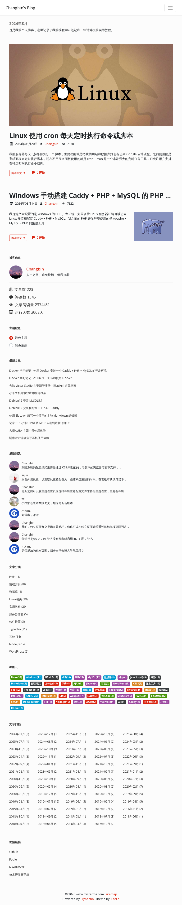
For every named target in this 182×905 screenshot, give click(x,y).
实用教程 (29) (17, 607)
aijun (25, 475)
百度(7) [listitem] (105, 683)
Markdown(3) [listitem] (19, 683)
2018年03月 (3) (76, 824)
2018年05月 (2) (19, 824)
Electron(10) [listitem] (134, 689)
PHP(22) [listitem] (79, 677)
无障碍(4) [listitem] (60, 689)
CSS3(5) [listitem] (137, 683)
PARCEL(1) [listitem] (141, 696)
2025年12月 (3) (47, 734)
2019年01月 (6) (76, 809)
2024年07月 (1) (76, 742)
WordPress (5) (18, 652)
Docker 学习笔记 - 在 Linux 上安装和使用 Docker (40, 378)
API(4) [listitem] (121, 701)
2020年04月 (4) (76, 787)
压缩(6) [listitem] (87, 689)
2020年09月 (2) (76, 779)
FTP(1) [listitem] (48, 701)
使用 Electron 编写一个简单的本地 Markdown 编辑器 (43, 416)
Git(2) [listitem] (62, 696)
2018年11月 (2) (133, 809)
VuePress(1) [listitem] (107, 701)
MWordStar (16, 867)
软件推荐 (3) (17, 622)
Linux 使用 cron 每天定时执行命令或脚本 (71, 135)
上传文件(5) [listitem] (51, 683)
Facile (13, 859)
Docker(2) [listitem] (17, 708)
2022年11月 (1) (47, 757)
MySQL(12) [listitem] (94, 677)
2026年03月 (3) (19, 734)
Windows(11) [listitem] (33, 677)
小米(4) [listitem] (164, 701)
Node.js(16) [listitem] (63, 701)
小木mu (27, 511)
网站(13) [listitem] (74, 689)
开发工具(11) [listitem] (153, 683)
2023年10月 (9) (47, 749)
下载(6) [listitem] (66, 683)
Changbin (51, 144)
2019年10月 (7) (104, 794)
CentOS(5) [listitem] (32, 696)
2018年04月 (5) (47, 824)
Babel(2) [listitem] (163, 689)
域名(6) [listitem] (122, 677)
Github (13, 852)
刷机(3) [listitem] (78, 701)
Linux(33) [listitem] (16, 677)
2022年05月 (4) (19, 764)
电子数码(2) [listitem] (150, 701)
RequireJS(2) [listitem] (116, 689)
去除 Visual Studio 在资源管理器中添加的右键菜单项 (42, 386)
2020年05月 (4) (47, 787)
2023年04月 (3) (19, 757)
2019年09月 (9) (133, 794)
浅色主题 (21, 338)
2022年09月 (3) (76, 757)
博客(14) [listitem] (155, 677)
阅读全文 (18, 173)
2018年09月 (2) (47, 816)
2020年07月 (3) (133, 779)
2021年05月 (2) (47, 772)
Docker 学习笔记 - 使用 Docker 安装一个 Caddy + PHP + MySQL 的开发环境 (58, 371)
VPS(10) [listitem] (66, 677)
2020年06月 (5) (19, 787)
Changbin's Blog (20, 7)
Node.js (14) (17, 644)
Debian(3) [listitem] (17, 696)
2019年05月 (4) (104, 801)
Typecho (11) (18, 629)
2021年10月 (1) (104, 764)
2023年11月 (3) (19, 749)
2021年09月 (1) (133, 764)
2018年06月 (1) (133, 816)
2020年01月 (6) (19, 794)
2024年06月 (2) (104, 742)
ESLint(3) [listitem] (92, 696)
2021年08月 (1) (19, 772)
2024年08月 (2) (47, 742)
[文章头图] (91, 85)
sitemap (111, 894)
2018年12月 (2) (104, 809)
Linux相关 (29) (18, 599)
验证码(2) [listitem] (36, 683)
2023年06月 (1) (104, 749)
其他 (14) (15, 637)
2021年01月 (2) (133, 772)
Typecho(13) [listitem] (31, 689)
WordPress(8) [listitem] (121, 683)
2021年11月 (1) (76, 764)
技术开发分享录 (19, 874)
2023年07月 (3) (76, 749)
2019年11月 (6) (76, 794)
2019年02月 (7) (47, 809)
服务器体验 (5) (18, 614)
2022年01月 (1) (47, 764)
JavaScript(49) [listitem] (138, 677)
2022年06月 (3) (133, 757)
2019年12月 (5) (47, 794)
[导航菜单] (170, 8)
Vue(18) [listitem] (47, 689)
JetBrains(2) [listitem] (49, 696)
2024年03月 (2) (133, 742)
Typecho (88, 899)
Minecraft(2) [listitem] (125, 696)
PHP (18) (14, 577)
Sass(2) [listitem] (15, 689)
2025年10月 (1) (104, 734)
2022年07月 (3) (104, 757)
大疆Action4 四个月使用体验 (27, 430)
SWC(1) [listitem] (15, 701)
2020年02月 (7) (133, 787)
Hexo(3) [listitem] (150, 689)
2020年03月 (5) (104, 787)
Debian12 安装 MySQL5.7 (25, 401)
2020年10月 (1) (47, 779)
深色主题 (21, 345)
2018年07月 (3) (104, 816)
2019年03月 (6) (19, 809)
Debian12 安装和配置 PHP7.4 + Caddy (34, 408)
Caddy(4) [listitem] (134, 701)
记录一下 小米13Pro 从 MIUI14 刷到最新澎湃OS (39, 423)
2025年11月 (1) (76, 734)
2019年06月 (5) (76, 801)
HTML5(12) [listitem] (51, 677)
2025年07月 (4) (19, 742)
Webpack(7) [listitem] (77, 696)
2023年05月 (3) (133, 749)
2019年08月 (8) (19, 801)
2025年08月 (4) (133, 734)
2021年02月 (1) (104, 772)
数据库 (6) (15, 592)
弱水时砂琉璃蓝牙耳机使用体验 (29, 438)
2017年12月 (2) (104, 824)
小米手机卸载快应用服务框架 (27, 393)
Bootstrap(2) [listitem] (158, 696)
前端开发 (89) (17, 584)
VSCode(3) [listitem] (107, 696)
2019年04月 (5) (133, 801)
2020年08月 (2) (104, 779)
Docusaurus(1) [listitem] (32, 701)
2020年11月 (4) (19, 779)
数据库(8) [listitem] (109, 677)
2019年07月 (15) (48, 801)
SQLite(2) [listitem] (91, 701)
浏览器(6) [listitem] (100, 689)
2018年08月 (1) (76, 816)
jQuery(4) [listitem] (91, 683)
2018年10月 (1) (19, 816)
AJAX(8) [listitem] (77, 683)
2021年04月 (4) (76, 772)
